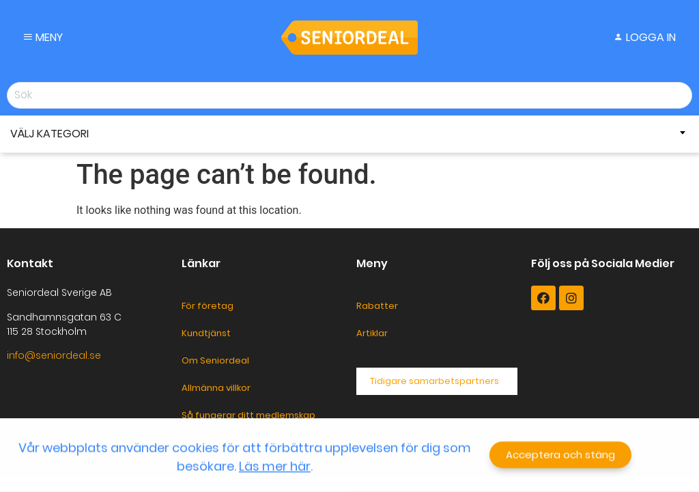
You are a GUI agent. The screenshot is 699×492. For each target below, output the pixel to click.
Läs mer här (275, 467)
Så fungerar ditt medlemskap (248, 415)
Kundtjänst (206, 333)
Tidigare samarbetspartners (434, 380)
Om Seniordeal (215, 360)
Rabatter (377, 305)
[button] (560, 456)
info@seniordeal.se (54, 355)
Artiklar (372, 333)
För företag (207, 305)
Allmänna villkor (216, 387)
